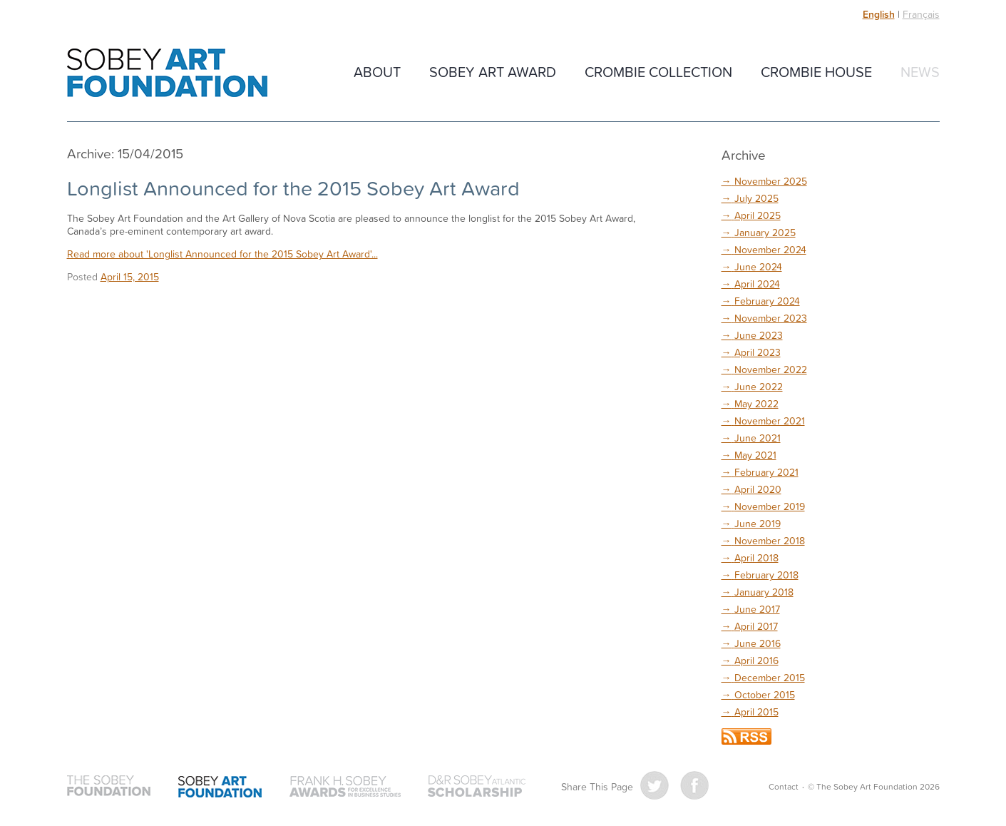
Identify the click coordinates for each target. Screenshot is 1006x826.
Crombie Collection (658, 71)
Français (921, 14)
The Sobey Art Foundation (167, 73)
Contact (784, 786)
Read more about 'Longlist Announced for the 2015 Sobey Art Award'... (222, 253)
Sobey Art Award (492, 71)
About (377, 71)
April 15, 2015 (130, 276)
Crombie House (816, 71)
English (879, 14)
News (920, 71)
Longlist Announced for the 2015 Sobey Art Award (293, 187)
